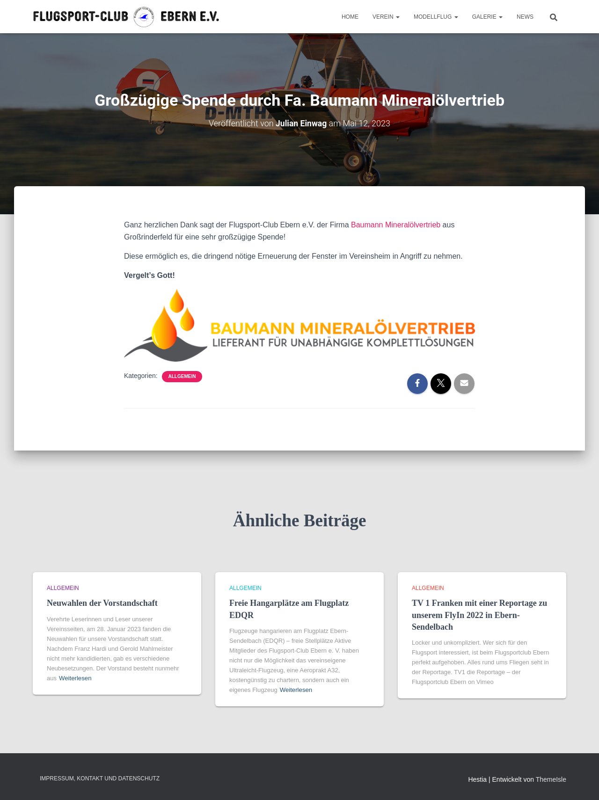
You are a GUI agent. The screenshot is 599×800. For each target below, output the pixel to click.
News (525, 17)
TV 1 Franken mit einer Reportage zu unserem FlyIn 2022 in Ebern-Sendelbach (479, 614)
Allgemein (182, 376)
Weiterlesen (75, 678)
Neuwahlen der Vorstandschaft (102, 603)
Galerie (487, 17)
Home (350, 17)
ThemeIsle (551, 779)
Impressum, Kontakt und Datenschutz (100, 778)
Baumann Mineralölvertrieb (395, 225)
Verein (386, 17)
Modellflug (436, 17)
